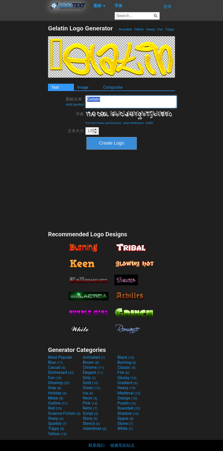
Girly (89, 377)
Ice (88, 393)
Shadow (128, 413)
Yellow (138, 29)
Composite (113, 87)
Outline (58, 403)
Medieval (129, 393)
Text (55, 87)
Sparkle (57, 423)
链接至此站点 (122, 445)
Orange (127, 398)
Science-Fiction (64, 413)
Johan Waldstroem (133, 123)
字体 (80, 114)
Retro (90, 408)
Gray (54, 387)
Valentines (95, 428)
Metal (55, 398)
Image (82, 87)
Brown (91, 362)
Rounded (125, 29)
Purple (126, 403)
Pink (90, 403)
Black (125, 357)
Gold (90, 382)
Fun (160, 29)
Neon (90, 398)
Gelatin (131, 102)
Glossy (127, 377)
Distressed (61, 372)
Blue (55, 362)
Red (55, 408)
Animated (94, 357)
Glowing (58, 382)
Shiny (90, 418)
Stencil (91, 423)
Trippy (169, 29)
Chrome (93, 367)
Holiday (57, 393)
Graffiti (149, 123)
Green (91, 387)
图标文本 (75, 101)
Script (90, 413)
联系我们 (96, 445)
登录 (167, 6)
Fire (123, 372)
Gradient (127, 382)
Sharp (56, 418)
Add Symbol (75, 104)
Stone (125, 423)
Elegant (93, 372)
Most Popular (60, 357)
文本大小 (76, 130)
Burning (126, 362)
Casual (56, 367)
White (125, 428)
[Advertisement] (24, 100)
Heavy (150, 29)
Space (125, 418)
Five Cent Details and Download (103, 123)
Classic (126, 367)
